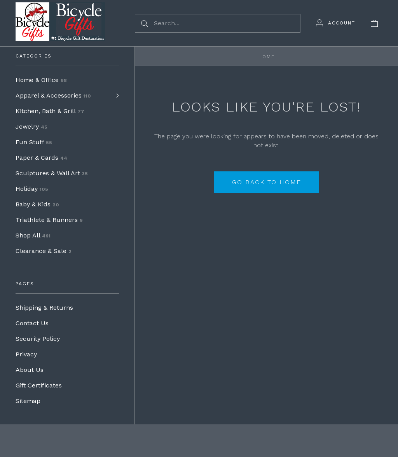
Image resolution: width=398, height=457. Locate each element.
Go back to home (266, 182)
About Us (30, 369)
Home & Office (41, 80)
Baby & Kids (37, 204)
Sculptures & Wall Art (52, 173)
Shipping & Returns (44, 307)
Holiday (32, 188)
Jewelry (31, 126)
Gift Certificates (39, 385)
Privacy (26, 354)
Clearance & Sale (44, 251)
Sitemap (28, 401)
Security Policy (38, 338)
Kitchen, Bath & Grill (50, 111)
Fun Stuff (34, 142)
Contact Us (32, 323)
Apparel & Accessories (53, 95)
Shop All (33, 235)
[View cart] (374, 23)
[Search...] (217, 23)
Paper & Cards (41, 157)
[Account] (335, 23)
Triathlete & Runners (49, 219)
